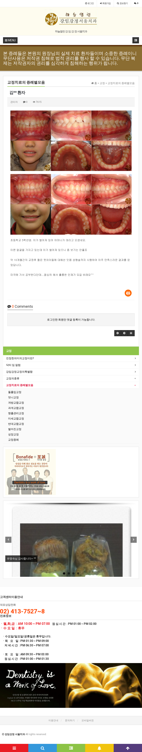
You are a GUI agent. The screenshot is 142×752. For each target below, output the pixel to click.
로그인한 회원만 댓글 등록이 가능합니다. (71, 319)
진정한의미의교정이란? (20, 358)
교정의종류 (12, 378)
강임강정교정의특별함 (19, 371)
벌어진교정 (14, 429)
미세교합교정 (16, 418)
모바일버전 (87, 720)
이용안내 (53, 720)
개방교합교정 (16, 402)
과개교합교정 (16, 407)
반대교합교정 (16, 423)
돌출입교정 (14, 392)
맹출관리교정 (16, 413)
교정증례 (13, 439)
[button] (117, 333)
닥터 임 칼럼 (13, 365)
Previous (8, 540)
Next (134, 540)
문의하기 (70, 720)
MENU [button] (10, 40)
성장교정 (13, 434)
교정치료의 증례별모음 (19, 385)
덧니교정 (13, 397)
